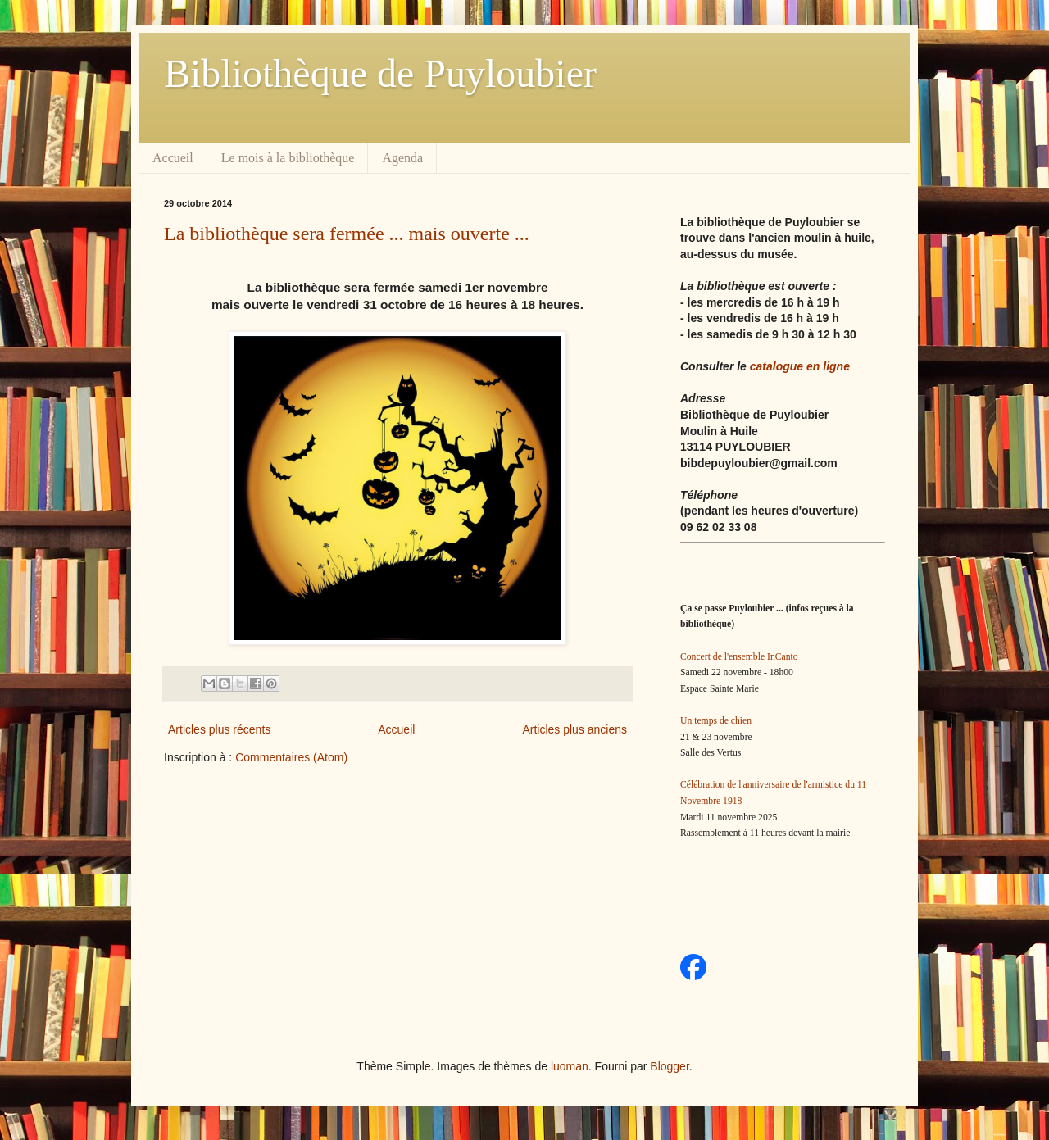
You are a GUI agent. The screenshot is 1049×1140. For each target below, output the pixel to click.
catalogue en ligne (800, 366)
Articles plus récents (219, 729)
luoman (569, 1066)
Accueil (172, 158)
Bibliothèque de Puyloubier (380, 73)
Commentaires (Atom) (291, 757)
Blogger (669, 1066)
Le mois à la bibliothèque (288, 158)
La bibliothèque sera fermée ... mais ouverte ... (346, 233)
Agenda (402, 158)
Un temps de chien (716, 720)
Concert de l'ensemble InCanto (739, 657)
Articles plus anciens (574, 729)
